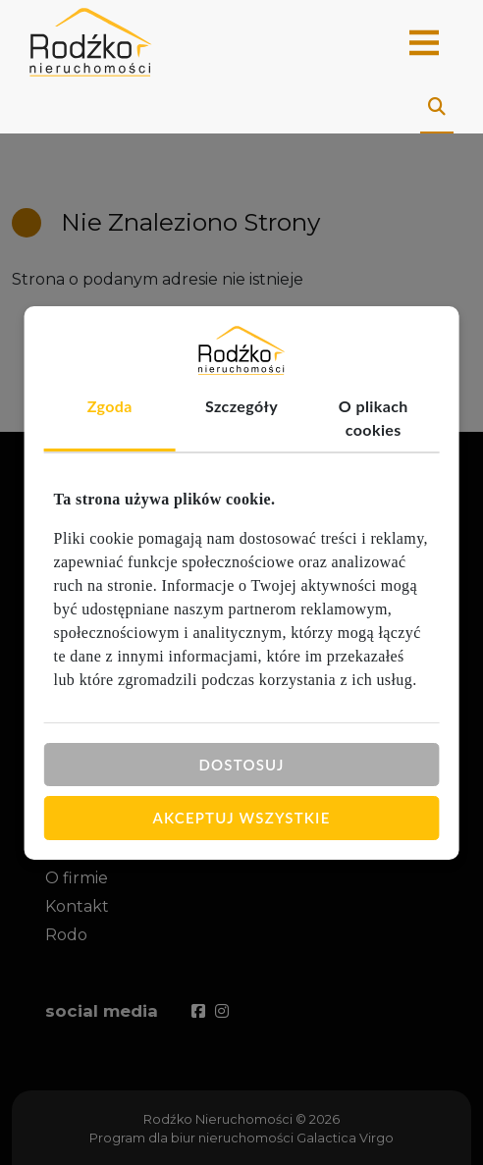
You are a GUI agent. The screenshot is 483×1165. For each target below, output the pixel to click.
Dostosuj (241, 763)
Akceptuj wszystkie (242, 817)
